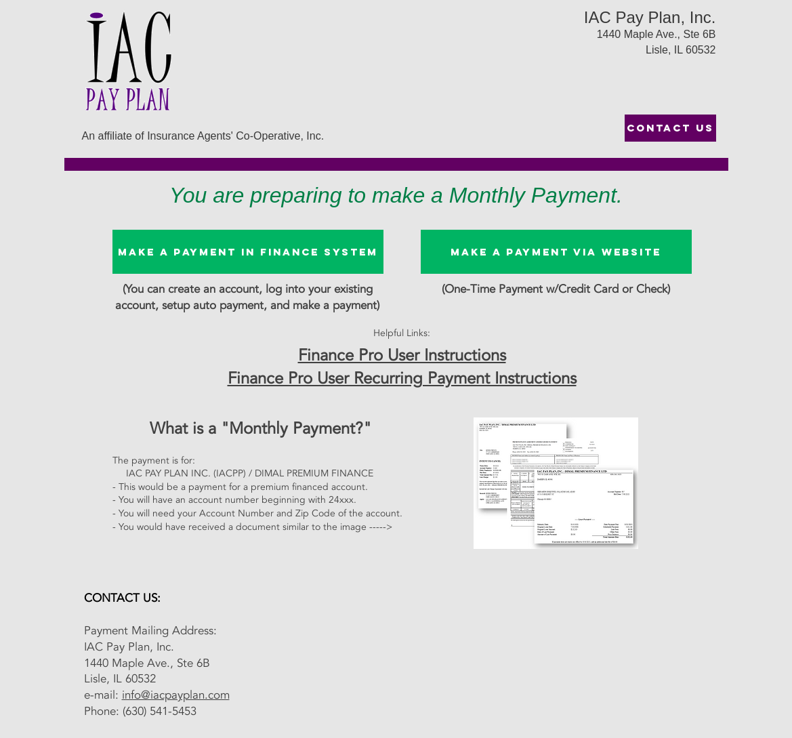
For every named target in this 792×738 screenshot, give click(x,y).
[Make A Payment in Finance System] (247, 252)
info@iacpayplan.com (176, 695)
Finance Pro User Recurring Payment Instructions (402, 378)
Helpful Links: (401, 333)
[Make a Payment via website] (556, 252)
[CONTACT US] (670, 128)
